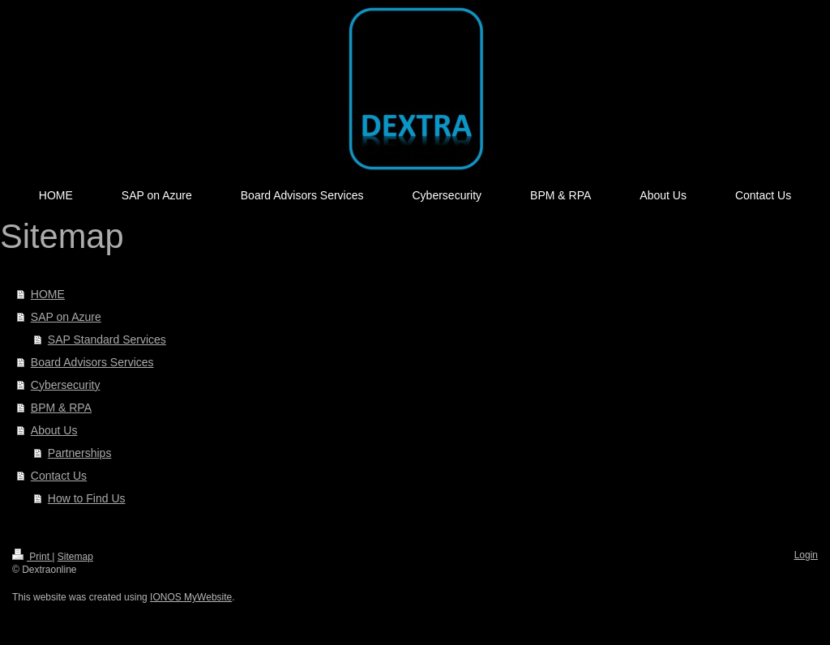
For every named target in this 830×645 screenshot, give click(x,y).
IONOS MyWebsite (191, 597)
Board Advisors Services (92, 362)
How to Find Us (87, 498)
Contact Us (59, 475)
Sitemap (75, 556)
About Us (54, 430)
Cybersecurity (66, 384)
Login (806, 555)
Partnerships (80, 452)
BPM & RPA (61, 407)
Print (32, 556)
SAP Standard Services (107, 339)
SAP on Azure (66, 316)
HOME (48, 294)
